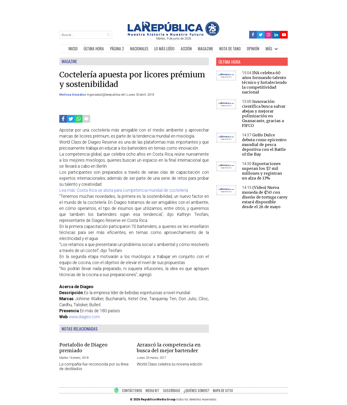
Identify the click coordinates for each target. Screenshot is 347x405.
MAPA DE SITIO (223, 390)
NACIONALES (139, 49)
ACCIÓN (186, 49)
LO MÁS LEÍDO (164, 49)
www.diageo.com (84, 316)
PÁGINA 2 (117, 49)
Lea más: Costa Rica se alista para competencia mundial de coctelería (123, 190)
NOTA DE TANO (230, 49)
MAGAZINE (205, 49)
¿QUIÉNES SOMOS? (196, 390)
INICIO (73, 49)
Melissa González (73, 94)
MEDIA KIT (152, 390)
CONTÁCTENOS (132, 390)
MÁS (269, 49)
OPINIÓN (253, 49)
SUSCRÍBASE (171, 390)
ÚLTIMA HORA (94, 49)
